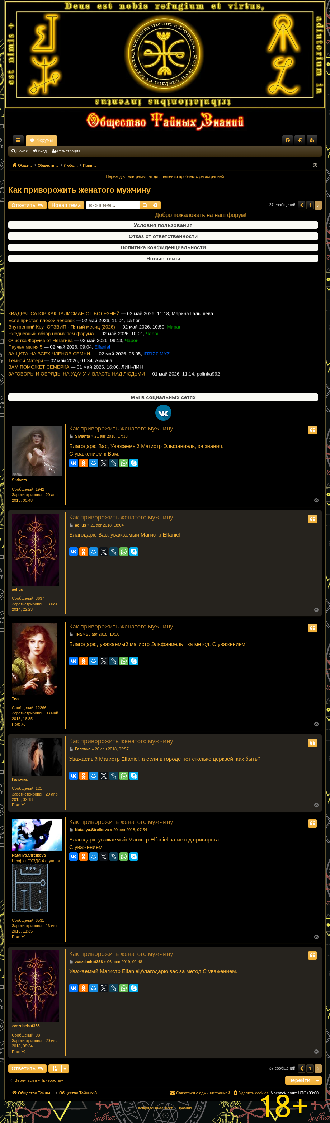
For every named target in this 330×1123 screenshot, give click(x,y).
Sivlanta (19, 480)
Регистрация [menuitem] (313, 142)
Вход (42, 151)
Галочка (20, 779)
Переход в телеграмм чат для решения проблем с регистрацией (165, 176)
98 (38, 1035)
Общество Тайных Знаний (56, 140)
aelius (17, 589)
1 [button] (309, 205)
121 (39, 788)
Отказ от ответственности (163, 236)
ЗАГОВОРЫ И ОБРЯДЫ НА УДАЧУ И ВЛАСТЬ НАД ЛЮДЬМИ (76, 380)
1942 (40, 489)
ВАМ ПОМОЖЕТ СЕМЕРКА (38, 374)
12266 (41, 708)
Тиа (15, 699)
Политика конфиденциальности (163, 247)
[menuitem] (287, 140)
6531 (40, 920)
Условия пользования (163, 225)
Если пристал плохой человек (41, 327)
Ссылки (20, 142)
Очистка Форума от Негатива (40, 347)
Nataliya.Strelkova (29, 855)
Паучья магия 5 (25, 354)
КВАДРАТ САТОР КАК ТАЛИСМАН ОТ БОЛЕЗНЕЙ (64, 320)
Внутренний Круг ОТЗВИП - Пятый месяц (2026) (61, 333)
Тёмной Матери (25, 367)
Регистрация (68, 151)
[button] (301, 205)
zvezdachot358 (26, 1026)
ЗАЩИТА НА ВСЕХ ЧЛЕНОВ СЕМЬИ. (49, 360)
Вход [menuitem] (301, 142)
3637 (40, 598)
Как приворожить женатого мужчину (79, 189)
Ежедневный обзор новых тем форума (51, 340)
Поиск (21, 151)
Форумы (108, 140)
